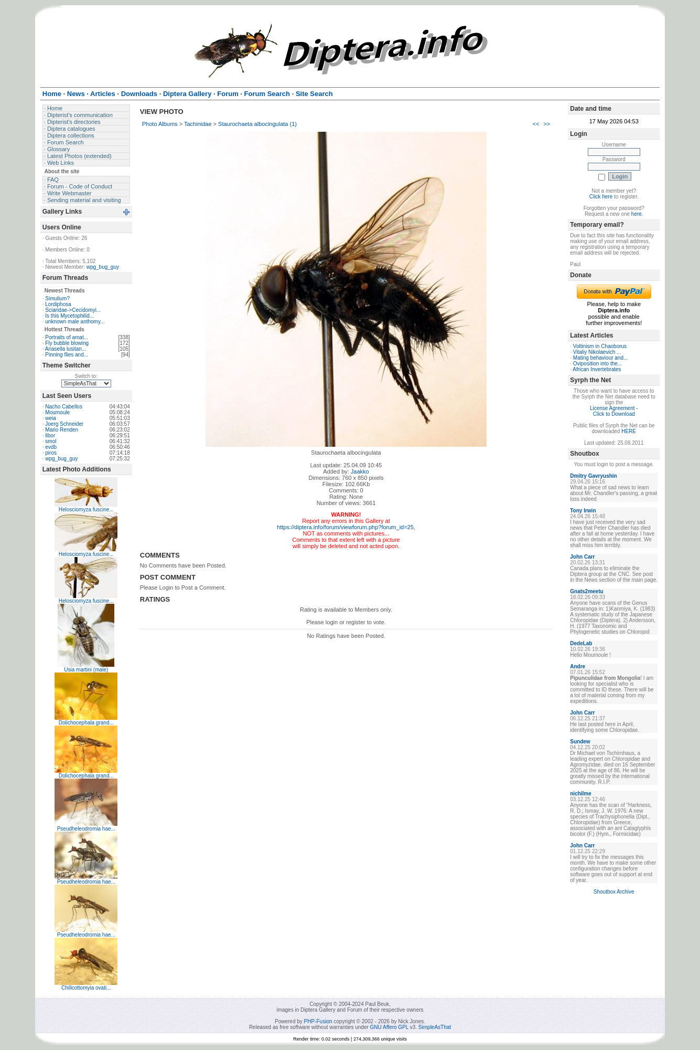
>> (546, 124)
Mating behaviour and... (600, 358)
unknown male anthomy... (74, 321)
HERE (628, 431)
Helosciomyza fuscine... (86, 509)
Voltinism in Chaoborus (600, 346)
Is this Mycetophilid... (69, 316)
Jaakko (360, 471)
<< (536, 124)
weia (50, 418)
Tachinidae (198, 124)
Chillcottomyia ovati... (86, 988)
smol (50, 441)
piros (51, 453)
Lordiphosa (58, 304)
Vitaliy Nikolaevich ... (597, 352)
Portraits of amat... (66, 337)
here (636, 214)
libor (50, 435)
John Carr (582, 557)
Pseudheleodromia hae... (86, 829)
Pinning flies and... (66, 355)
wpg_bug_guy (103, 267)
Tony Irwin (583, 510)
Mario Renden (61, 430)
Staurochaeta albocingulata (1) (257, 124)
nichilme (580, 793)
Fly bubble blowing (67, 343)
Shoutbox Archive (614, 892)
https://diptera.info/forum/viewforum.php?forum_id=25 (345, 527)
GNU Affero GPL (389, 1027)
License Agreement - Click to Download (614, 411)
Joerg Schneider (64, 424)
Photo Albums (160, 124)
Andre (577, 666)
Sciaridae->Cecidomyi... (73, 310)
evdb (51, 447)
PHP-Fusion (318, 1021)
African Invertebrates (597, 369)
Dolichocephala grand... (86, 723)
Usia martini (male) (86, 670)
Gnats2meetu (586, 591)
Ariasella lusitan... (65, 349)
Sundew (580, 741)
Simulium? (57, 298)
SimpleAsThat (434, 1027)
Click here (600, 197)
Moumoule (57, 412)
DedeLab (581, 643)
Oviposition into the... (597, 363)
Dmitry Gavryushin (593, 476)
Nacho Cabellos (63, 407)
